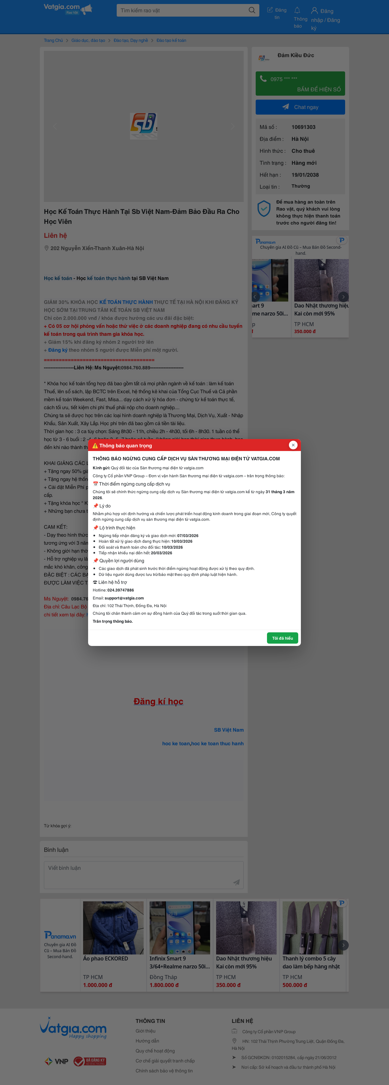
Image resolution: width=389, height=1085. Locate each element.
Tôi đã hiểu (282, 638)
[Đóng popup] (293, 445)
